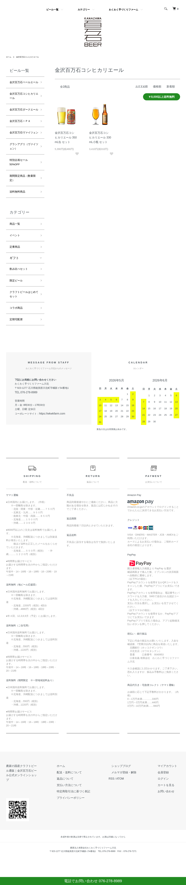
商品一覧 (16, 252)
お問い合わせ (170, 826)
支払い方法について (91, 820)
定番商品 (16, 277)
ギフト (14, 289)
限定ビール (17, 313)
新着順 (171, 86)
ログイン (168, 814)
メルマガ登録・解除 (136, 808)
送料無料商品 (19, 219)
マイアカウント (171, 802)
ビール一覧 (52, 9)
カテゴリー (84, 9)
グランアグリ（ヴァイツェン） (22, 169)
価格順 (158, 86)
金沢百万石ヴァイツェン (22, 151)
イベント (16, 265)
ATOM (135, 814)
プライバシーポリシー (93, 832)
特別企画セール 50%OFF (22, 186)
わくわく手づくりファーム (123, 9)
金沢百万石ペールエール (22, 85)
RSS (127, 814)
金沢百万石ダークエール (22, 121)
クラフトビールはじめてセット (22, 328)
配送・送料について (91, 808)
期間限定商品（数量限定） (22, 204)
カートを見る (170, 820)
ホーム (9, 57)
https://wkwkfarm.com (51, 449)
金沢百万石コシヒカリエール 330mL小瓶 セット (100, 136)
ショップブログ (134, 802)
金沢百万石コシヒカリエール (30, 57)
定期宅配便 (17, 355)
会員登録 (168, 808)
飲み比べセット (20, 300)
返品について (88, 814)
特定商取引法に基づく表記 (95, 826)
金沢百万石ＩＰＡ (22, 136)
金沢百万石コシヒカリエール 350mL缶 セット (66, 136)
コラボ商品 (17, 343)
